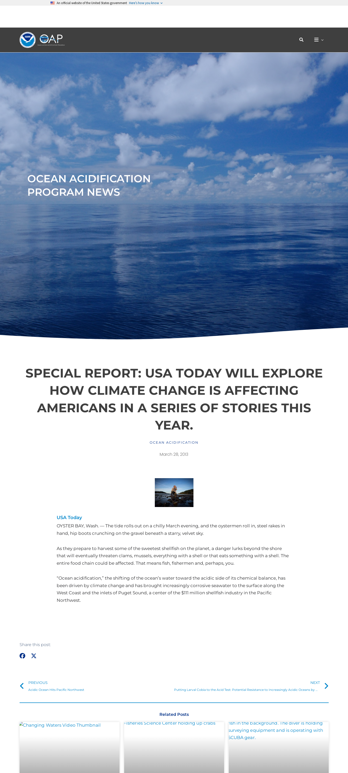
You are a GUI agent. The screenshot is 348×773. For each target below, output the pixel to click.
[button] (304, 18)
